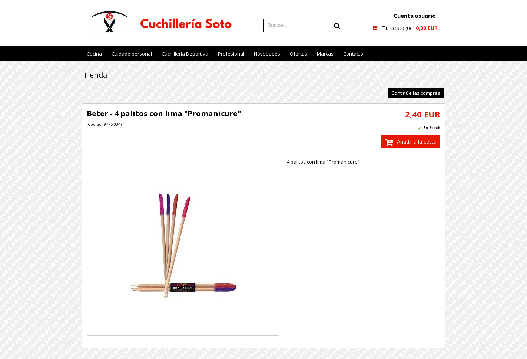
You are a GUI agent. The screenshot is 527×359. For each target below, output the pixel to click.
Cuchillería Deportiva (185, 53)
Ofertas (298, 53)
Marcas (325, 53)
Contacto (353, 53)
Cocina (94, 53)
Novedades (267, 53)
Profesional (231, 53)
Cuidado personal (132, 53)
